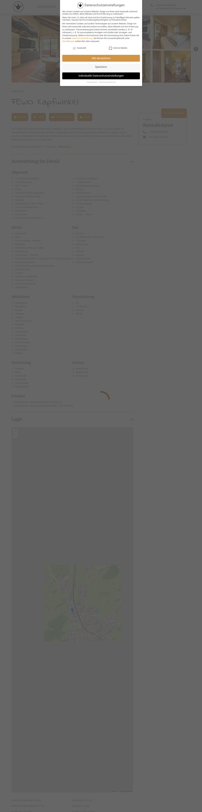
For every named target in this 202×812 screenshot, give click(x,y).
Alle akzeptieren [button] (101, 58)
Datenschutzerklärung (82, 38)
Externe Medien (118, 48)
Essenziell (79, 48)
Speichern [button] (101, 66)
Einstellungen (68, 41)
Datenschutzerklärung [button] (107, 82)
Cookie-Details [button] (92, 82)
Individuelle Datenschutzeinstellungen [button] (101, 75)
